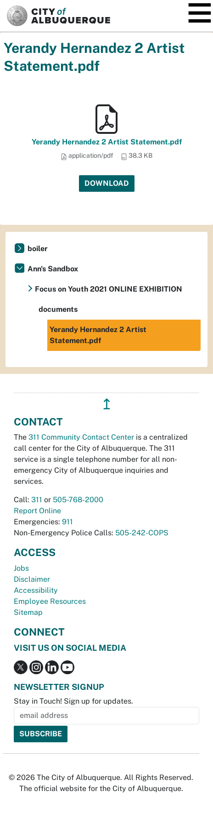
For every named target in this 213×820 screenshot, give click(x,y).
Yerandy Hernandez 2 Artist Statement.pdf (107, 142)
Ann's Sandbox (53, 268)
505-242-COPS (141, 532)
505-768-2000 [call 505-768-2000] (78, 499)
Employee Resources (50, 601)
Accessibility (36, 590)
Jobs (21, 568)
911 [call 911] (67, 521)
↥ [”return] (107, 404)
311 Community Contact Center (81, 437)
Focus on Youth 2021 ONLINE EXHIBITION (108, 289)
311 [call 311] (36, 499)
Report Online (37, 510)
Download (106, 183)
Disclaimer (32, 579)
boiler (38, 248)
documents (58, 309)
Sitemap (28, 612)
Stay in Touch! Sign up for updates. (73, 701)
